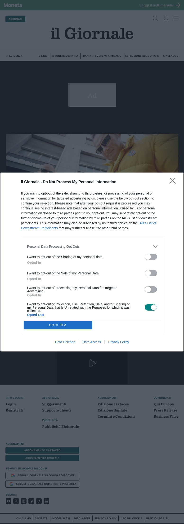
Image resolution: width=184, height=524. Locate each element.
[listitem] (92, 246)
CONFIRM (58, 325)
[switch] (151, 257)
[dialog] (92, 262)
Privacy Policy (118, 342)
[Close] (174, 182)
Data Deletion (65, 342)
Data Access (91, 342)
